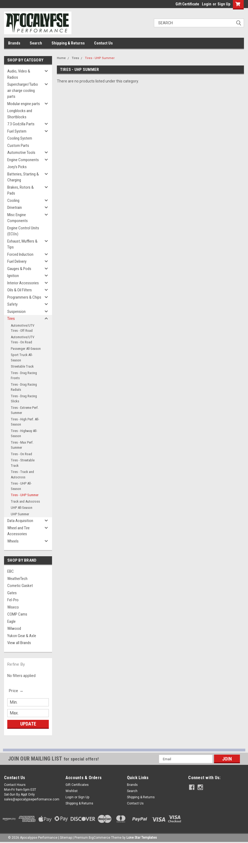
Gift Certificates (77, 785)
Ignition (13, 275)
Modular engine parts (23, 103)
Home (61, 58)
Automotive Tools (21, 152)
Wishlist (72, 791)
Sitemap (66, 837)
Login (206, 4)
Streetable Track (22, 366)
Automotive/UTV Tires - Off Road (22, 328)
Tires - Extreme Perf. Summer (25, 410)
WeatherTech (17, 578)
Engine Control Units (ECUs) (23, 231)
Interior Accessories (23, 283)
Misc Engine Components (17, 217)
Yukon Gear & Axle (21, 635)
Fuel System (16, 131)
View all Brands (19, 642)
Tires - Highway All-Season (24, 433)
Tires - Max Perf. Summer (22, 445)
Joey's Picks (17, 166)
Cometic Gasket (20, 585)
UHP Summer (20, 514)
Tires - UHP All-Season (21, 486)
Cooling (13, 200)
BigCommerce (99, 837)
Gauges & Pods (19, 268)
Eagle (11, 621)
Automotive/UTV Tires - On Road (22, 339)
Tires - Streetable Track (23, 463)
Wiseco (13, 607)
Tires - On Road (21, 454)
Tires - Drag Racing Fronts (24, 375)
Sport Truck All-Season (22, 357)
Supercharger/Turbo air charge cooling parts (22, 90)
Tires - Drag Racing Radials (24, 387)
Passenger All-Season (26, 349)
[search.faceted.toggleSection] (16, 690)
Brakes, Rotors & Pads (20, 190)
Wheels (13, 541)
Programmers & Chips (24, 297)
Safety (12, 304)
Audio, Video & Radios (18, 74)
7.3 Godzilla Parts (21, 124)
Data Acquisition (20, 520)
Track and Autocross (25, 501)
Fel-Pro (13, 599)
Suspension (16, 311)
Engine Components (23, 159)
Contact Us (103, 43)
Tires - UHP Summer (25, 495)
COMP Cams (17, 614)
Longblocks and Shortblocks (19, 113)
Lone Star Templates (141, 837)
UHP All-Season (21, 508)
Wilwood (14, 628)
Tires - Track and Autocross (22, 474)
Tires (11, 318)
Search (36, 43)
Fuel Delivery (16, 261)
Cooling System (19, 138)
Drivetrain (14, 207)
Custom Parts (18, 145)
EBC (10, 571)
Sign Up (224, 4)
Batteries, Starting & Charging (23, 177)
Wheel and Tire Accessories (18, 531)
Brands (14, 43)
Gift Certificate (187, 4)
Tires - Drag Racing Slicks (24, 398)
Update (28, 724)
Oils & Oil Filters (19, 290)
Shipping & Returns (68, 43)
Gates (12, 592)
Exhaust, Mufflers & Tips (22, 244)
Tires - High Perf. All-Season (25, 422)
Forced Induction (20, 254)
